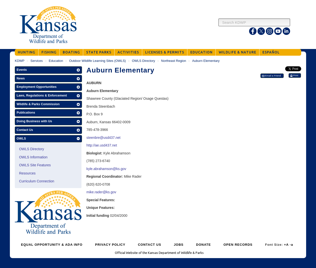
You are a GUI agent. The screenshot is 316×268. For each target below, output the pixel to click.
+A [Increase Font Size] (286, 244)
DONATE (203, 244)
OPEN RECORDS (237, 244)
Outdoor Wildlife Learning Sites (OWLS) (97, 61)
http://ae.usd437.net (101, 145)
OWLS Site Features (35, 165)
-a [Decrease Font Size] (291, 244)
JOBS (178, 244)
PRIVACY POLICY (110, 244)
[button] (48, 70)
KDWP (19, 61)
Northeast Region (173, 61)
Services (36, 61)
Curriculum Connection (36, 181)
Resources (27, 173)
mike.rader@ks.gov (101, 192)
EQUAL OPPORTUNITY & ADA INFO (51, 244)
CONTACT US (149, 244)
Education (56, 61)
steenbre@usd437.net (103, 138)
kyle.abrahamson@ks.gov (106, 169)
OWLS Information (33, 157)
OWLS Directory (143, 61)
